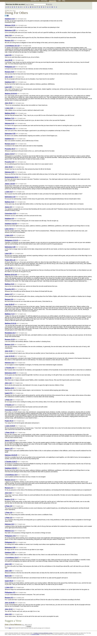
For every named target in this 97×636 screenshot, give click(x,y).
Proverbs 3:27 (9, 162)
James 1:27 (9, 448)
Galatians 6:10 (10, 19)
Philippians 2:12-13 (11, 240)
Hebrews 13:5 (9, 172)
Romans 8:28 (9, 72)
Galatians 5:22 (10, 82)
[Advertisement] (80, 14)
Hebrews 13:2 (9, 362)
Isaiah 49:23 (9, 581)
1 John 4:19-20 (10, 426)
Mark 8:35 (8, 576)
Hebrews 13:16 (10, 25)
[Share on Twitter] (5, 15)
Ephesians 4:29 (10, 30)
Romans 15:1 (9, 40)
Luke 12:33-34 (9, 356)
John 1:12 (8, 383)
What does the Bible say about (26, 4)
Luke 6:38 (8, 87)
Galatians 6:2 (9, 139)
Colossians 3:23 (10, 213)
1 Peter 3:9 (8, 400)
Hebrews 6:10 (9, 123)
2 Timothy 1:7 (9, 405)
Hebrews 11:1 (9, 531)
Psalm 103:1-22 (10, 260)
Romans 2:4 (9, 488)
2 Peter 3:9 (8, 506)
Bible (10, 628)
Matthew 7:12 (9, 118)
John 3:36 (8, 571)
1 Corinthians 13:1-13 (12, 45)
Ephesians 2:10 (10, 197)
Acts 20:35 (8, 60)
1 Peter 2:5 (8, 517)
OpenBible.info (35, 0)
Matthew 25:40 (10, 113)
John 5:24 (8, 493)
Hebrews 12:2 (9, 524)
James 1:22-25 (10, 184)
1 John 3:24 (9, 587)
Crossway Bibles (35, 634)
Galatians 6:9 (9, 218)
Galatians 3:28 (10, 552)
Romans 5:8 (9, 299)
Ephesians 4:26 (10, 547)
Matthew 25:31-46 (11, 274)
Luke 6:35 (8, 253)
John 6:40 (8, 564)
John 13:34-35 (9, 602)
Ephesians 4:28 (10, 247)
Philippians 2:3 (10, 542)
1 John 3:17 (9, 192)
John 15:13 (8, 167)
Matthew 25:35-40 (11, 93)
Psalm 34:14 (9, 421)
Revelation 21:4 (10, 333)
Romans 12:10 (10, 339)
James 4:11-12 (10, 440)
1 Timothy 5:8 (9, 368)
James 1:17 (9, 294)
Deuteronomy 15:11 (11, 177)
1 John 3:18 (9, 108)
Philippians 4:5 (10, 592)
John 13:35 (8, 77)
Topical (52, 0)
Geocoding (44, 0)
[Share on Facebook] (8, 15)
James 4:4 (8, 207)
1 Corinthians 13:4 (11, 475)
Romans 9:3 (9, 597)
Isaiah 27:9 (8, 393)
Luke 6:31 (8, 55)
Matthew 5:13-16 (10, 323)
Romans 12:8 (9, 344)
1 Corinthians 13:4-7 (12, 557)
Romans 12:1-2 (10, 480)
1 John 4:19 (9, 235)
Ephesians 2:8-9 (10, 373)
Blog (63, 0)
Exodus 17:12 (9, 499)
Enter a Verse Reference (18, 624)
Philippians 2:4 (10, 67)
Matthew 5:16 (9, 202)
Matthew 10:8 (9, 388)
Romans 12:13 (10, 144)
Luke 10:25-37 (9, 304)
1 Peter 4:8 (8, 512)
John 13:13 (8, 609)
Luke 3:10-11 (9, 229)
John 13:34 (8, 351)
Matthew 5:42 (9, 284)
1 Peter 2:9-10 (9, 432)
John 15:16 (8, 268)
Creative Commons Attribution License (43, 633)
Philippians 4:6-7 (10, 536)
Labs (59, 0)
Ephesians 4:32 (10, 133)
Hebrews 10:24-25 (11, 455)
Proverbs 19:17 (10, 149)
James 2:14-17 (10, 154)
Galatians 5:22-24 (11, 468)
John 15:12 (8, 103)
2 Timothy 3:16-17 (11, 461)
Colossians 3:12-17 (11, 410)
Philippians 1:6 (10, 128)
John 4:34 (8, 614)
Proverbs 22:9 (9, 289)
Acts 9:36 (8, 378)
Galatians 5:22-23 (11, 223)
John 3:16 (8, 35)
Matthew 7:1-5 (9, 314)
